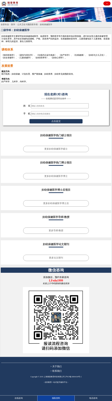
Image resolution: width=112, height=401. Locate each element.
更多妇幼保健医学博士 (56, 176)
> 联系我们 (56, 371)
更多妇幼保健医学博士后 (56, 203)
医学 (13, 24)
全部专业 (5, 24)
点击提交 (56, 121)
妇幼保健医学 (46, 24)
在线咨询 (19, 398)
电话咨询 (93, 398)
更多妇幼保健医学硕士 (56, 149)
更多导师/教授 (56, 230)
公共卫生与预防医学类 (27, 24)
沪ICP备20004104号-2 (73, 377)
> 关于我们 (56, 366)
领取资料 (56, 398)
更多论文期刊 (56, 257)
